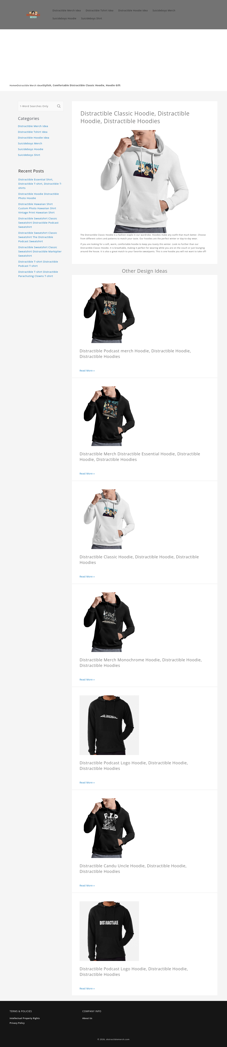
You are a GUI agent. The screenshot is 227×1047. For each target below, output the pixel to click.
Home (13, 85)
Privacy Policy (17, 1023)
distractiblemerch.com (118, 1039)
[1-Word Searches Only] (37, 106)
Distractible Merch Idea (29, 85)
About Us (87, 1018)
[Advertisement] (113, 54)
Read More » (87, 370)
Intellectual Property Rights (25, 1018)
